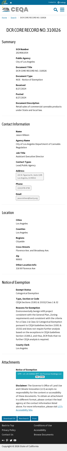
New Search (24, 418)
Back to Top (8, 425)
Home (4, 17)
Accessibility (40, 430)
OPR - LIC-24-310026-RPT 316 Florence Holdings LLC (40, 375)
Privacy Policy (9, 430)
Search (13, 17)
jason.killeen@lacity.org (27, 198)
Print (34, 418)
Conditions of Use (43, 425)
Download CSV (9, 418)
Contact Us (52, 2)
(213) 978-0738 (23, 188)
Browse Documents (43, 434)
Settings (61, 2)
